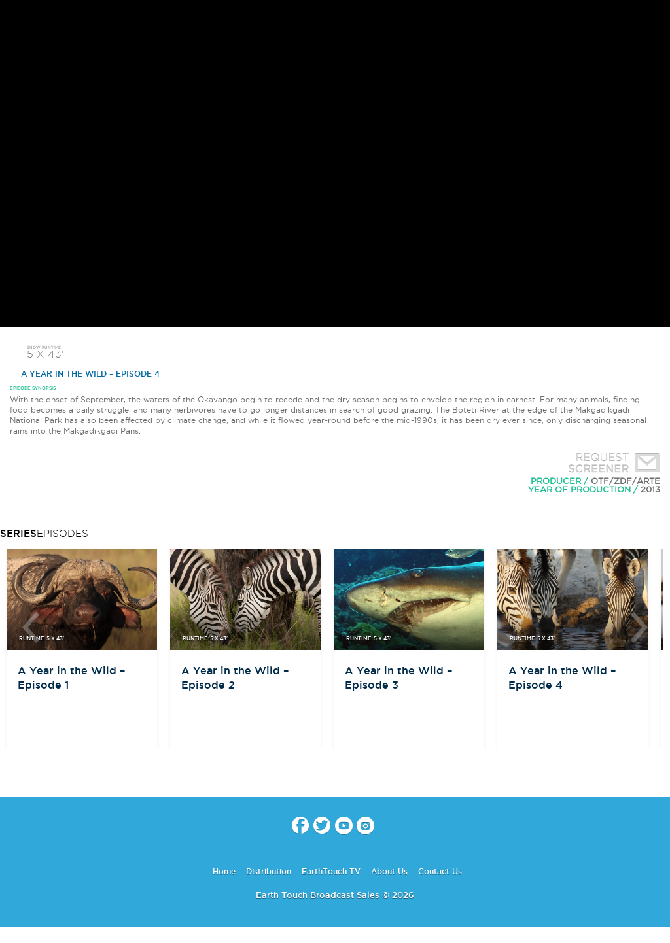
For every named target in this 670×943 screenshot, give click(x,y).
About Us (389, 871)
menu (15, 20)
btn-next (639, 627)
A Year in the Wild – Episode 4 (85, 373)
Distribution (268, 871)
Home (224, 871)
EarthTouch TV (331, 871)
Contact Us (440, 871)
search (655, 20)
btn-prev (30, 627)
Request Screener (611, 464)
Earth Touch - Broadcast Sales (335, 20)
